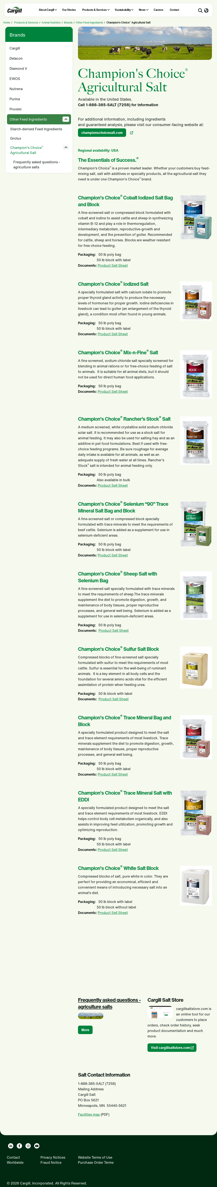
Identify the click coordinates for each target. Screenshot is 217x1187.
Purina (15, 99)
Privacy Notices (52, 1157)
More (85, 1029)
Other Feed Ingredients (89, 22)
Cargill (15, 48)
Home (6, 22)
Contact (174, 10)
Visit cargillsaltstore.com (170, 1047)
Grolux (15, 138)
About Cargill (46, 10)
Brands (68, 22)
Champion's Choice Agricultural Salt (26, 150)
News (142, 10)
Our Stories (69, 10)
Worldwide (15, 1162)
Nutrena (16, 88)
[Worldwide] (206, 10)
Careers (158, 10)
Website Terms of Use (95, 1157)
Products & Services (94, 10)
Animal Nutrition (51, 22)
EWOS (15, 78)
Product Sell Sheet (113, 265)
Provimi (15, 109)
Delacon (16, 58)
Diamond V (18, 68)
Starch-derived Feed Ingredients (36, 129)
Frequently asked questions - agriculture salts (36, 164)
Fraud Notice (50, 1162)
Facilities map (89, 1114)
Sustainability (123, 10)
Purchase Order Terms (96, 1162)
